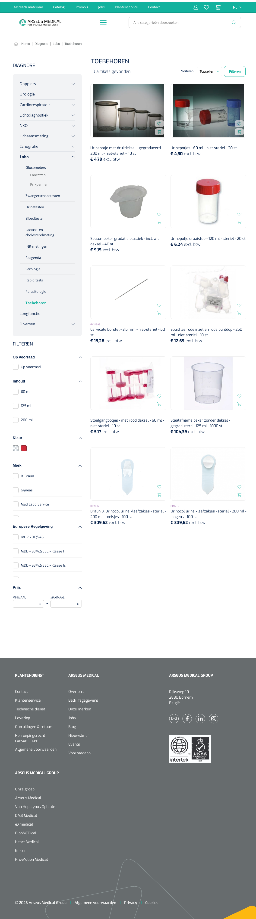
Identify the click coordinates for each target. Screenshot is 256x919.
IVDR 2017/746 (32, 535)
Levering (22, 716)
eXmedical (24, 822)
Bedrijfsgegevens (83, 698)
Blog (72, 725)
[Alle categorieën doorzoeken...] (182, 21)
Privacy (130, 901)
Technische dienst (30, 707)
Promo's (82, 5)
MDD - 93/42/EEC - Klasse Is (43, 563)
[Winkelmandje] (215, 5)
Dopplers (28, 82)
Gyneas (27, 488)
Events (74, 742)
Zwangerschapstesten (42, 194)
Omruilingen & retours (34, 725)
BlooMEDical (25, 831)
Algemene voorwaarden (36, 747)
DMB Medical (26, 813)
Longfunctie (30, 312)
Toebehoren (36, 301)
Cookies (151, 901)
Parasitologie (35, 290)
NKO (24, 123)
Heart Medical (27, 840)
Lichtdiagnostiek (34, 113)
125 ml (26, 404)
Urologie (27, 92)
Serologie (32, 267)
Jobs (101, 5)
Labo (24, 155)
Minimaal (28, 600)
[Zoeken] (234, 21)
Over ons (76, 690)
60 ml (25, 390)
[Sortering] (209, 70)
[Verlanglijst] (203, 5)
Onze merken (79, 707)
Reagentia (33, 256)
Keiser (20, 849)
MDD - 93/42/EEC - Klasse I (42, 549)
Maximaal (66, 600)
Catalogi (59, 5)
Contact (154, 5)
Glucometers (35, 166)
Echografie (29, 145)
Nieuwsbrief (78, 733)
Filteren (235, 70)
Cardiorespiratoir (35, 103)
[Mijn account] (195, 5)
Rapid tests (34, 278)
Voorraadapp (79, 751)
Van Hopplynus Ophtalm (36, 805)
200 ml (27, 418)
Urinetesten (34, 205)
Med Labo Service (35, 502)
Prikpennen (39, 183)
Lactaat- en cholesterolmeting (39, 231)
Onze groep (25, 787)
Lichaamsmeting (34, 134)
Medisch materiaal (28, 5)
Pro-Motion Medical (31, 857)
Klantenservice (126, 5)
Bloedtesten (34, 216)
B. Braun (27, 474)
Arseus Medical (28, 796)
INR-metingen (36, 244)
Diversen (27, 322)
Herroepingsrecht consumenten (30, 736)
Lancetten (38, 173)
